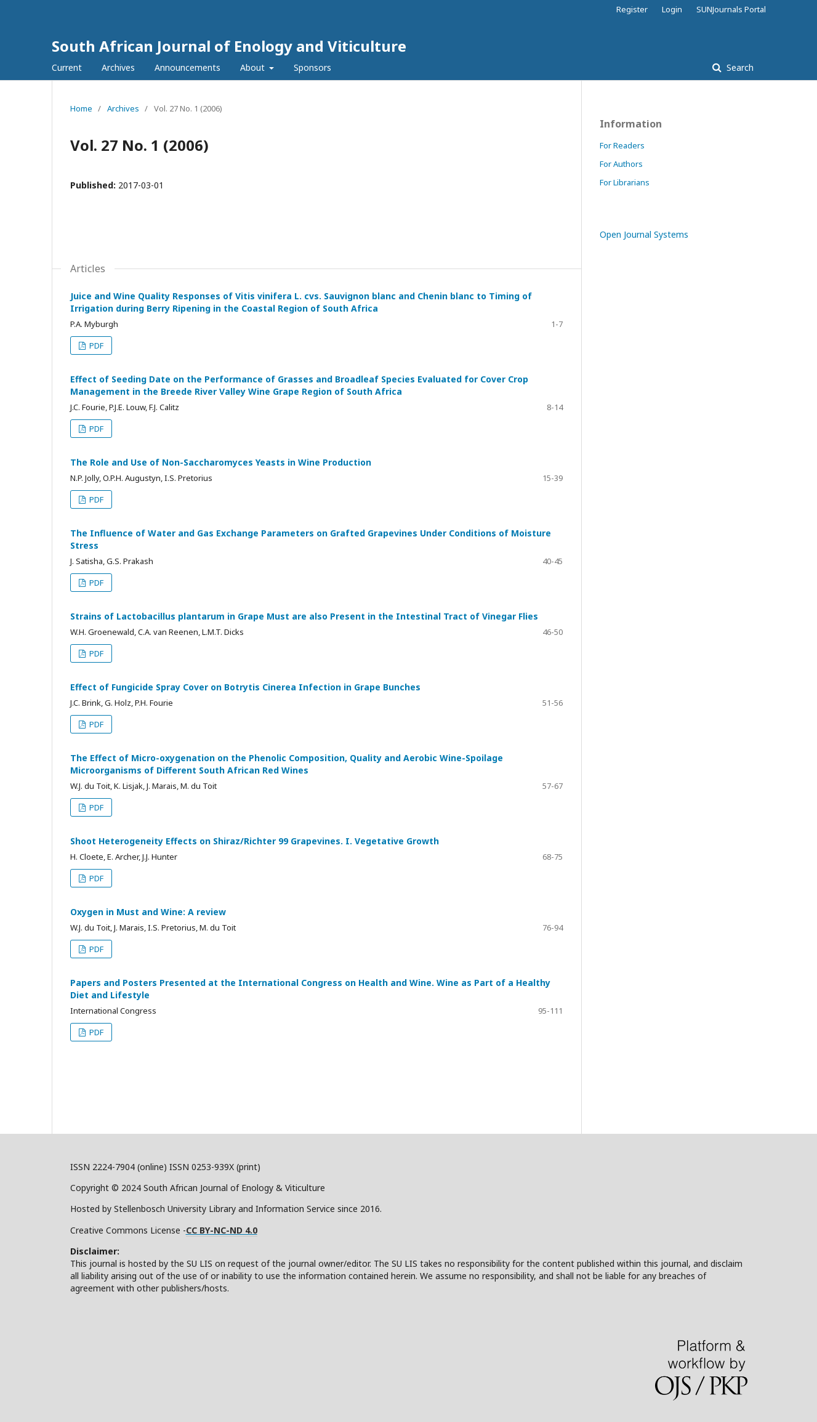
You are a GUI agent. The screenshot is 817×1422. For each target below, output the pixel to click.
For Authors (621, 163)
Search (739, 67)
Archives (118, 67)
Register (632, 9)
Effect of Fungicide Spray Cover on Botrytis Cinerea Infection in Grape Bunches (245, 687)
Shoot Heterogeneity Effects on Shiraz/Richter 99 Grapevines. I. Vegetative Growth (254, 841)
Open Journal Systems (644, 234)
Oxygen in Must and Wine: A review (148, 912)
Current (67, 67)
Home (81, 108)
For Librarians (625, 182)
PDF (95, 345)
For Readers (622, 145)
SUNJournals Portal (731, 9)
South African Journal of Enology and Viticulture (229, 46)
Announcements (187, 67)
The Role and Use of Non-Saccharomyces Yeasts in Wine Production (220, 462)
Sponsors (312, 67)
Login (672, 9)
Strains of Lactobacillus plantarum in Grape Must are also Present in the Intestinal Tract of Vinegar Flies (304, 616)
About (253, 67)
